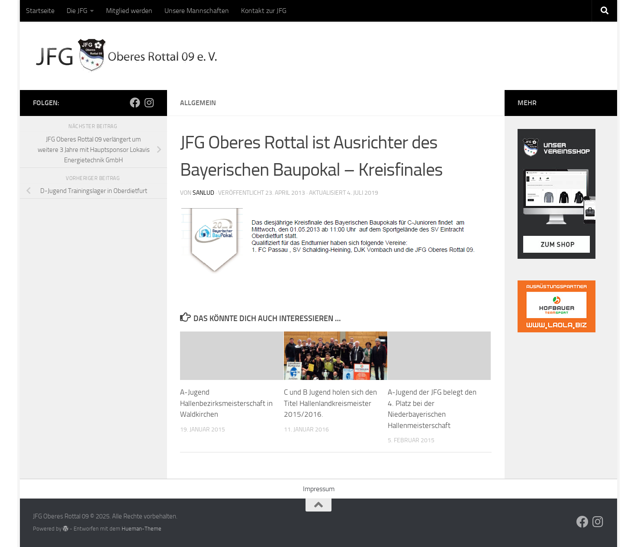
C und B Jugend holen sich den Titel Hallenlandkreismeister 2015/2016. (330, 403)
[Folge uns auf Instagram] (149, 102)
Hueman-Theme (141, 528)
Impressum (319, 489)
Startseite (40, 10)
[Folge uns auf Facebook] (135, 102)
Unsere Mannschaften (196, 10)
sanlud (203, 192)
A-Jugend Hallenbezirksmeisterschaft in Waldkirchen (226, 403)
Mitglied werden (129, 10)
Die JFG (77, 10)
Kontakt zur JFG (263, 10)
